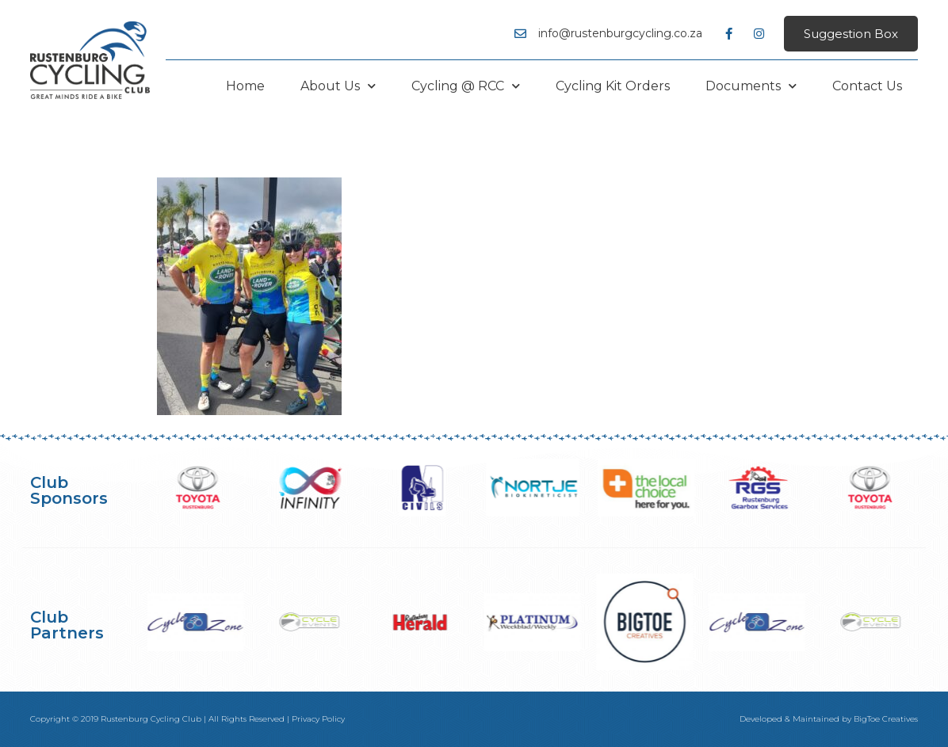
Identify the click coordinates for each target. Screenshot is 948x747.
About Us (338, 86)
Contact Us (867, 85)
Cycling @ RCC (465, 86)
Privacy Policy (318, 719)
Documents (751, 86)
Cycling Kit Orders (613, 85)
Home (245, 85)
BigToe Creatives (886, 719)
